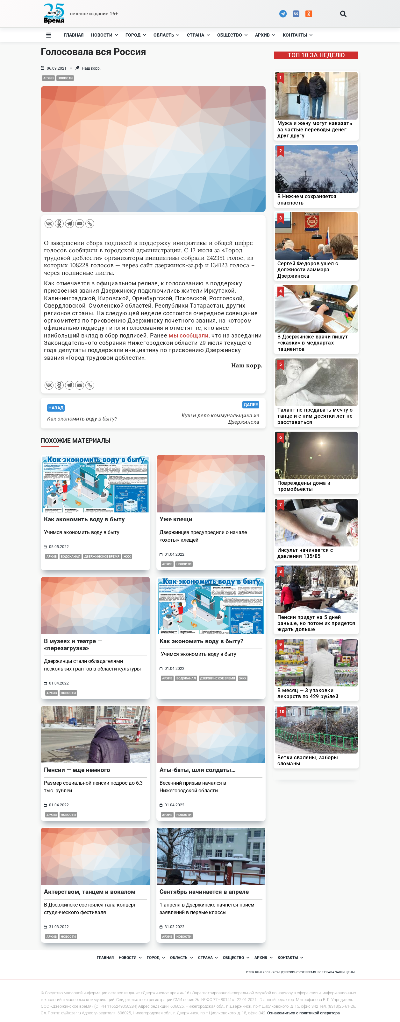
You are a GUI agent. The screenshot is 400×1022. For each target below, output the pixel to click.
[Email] (79, 223)
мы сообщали (189, 335)
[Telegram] (69, 223)
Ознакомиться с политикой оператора (303, 1013)
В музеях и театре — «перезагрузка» (73, 644)
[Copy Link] (89, 223)
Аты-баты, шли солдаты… (198, 770)
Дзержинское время (101, 556)
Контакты (297, 35)
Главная (73, 35)
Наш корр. (91, 68)
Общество (232, 35)
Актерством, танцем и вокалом (89, 891)
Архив (265, 35)
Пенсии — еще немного (77, 770)
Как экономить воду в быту (84, 519)
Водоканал (70, 556)
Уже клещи (176, 519)
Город (135, 35)
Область (167, 35)
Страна (198, 35)
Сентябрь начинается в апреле (204, 891)
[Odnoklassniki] (59, 223)
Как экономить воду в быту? (201, 641)
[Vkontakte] (49, 223)
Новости (104, 35)
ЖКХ (127, 556)
